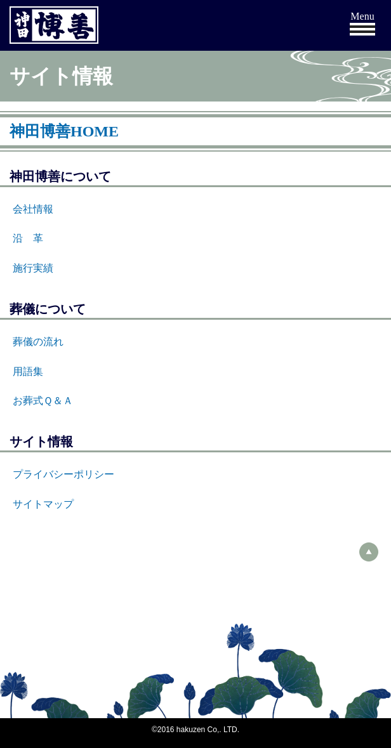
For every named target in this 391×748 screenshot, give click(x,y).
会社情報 (33, 209)
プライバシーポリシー (63, 474)
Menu (362, 16)
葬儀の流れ (38, 341)
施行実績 (33, 268)
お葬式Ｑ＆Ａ (43, 400)
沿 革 (28, 238)
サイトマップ (43, 504)
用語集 (28, 371)
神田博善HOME (64, 131)
